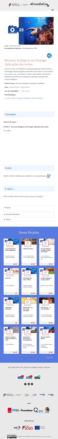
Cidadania (40, 196)
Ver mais (49, 357)
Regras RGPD (15, 367)
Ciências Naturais (16, 98)
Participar (40, 367)
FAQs (21, 367)
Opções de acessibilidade (30, 367)
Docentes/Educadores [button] (13, 214)
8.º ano (27, 91)
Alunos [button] (8, 219)
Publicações (47, 367)
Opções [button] (8, 207)
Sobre (9, 367)
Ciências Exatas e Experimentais (19, 87)
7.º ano (21, 91)
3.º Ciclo (7, 98)
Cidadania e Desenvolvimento (33, 98)
